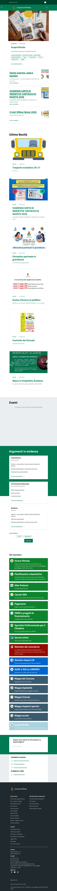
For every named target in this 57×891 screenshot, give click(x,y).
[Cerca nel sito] (47, 7)
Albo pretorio (32, 801)
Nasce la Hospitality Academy (27, 380)
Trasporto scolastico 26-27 (26, 167)
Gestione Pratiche (14, 818)
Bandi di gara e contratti (35, 808)
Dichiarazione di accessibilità (17, 836)
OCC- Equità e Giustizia (16, 801)
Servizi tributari (14, 811)
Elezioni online (14, 813)
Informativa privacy (15, 829)
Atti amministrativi (34, 804)
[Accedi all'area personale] (46, 2)
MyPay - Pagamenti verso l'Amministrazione (16, 822)
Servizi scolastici (14, 808)
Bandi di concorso (33, 806)
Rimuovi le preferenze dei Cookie (18, 884)
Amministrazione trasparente (36, 799)
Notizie (14, 164)
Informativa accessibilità (16, 834)
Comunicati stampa (15, 844)
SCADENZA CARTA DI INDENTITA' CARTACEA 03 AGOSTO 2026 (25, 211)
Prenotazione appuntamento (17, 799)
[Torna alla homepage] (19, 789)
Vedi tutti (28, 541)
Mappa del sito (14, 880)
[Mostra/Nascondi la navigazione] (2, 7)
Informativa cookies (15, 832)
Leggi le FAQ (13, 839)
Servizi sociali (13, 806)
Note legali (13, 841)
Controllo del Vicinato (23, 340)
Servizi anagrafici (14, 816)
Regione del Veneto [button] (13, 2)
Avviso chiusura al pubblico (26, 300)
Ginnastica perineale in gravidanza (24, 258)
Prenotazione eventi (15, 804)
